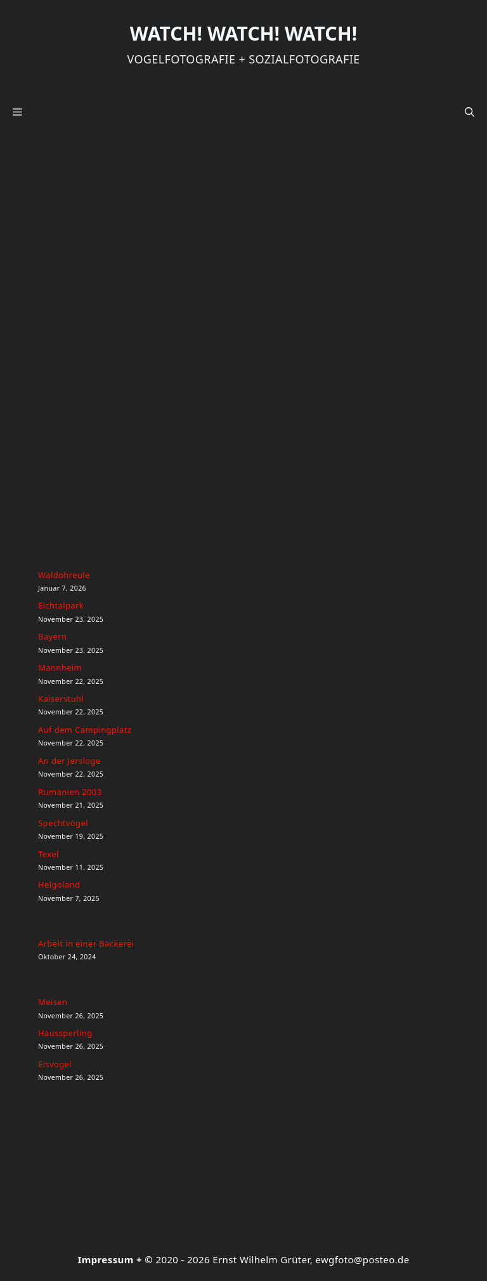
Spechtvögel (63, 823)
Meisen (52, 1002)
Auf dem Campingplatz (84, 729)
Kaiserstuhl (61, 698)
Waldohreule (64, 575)
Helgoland (59, 884)
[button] (469, 111)
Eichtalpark (61, 605)
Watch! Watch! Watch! (243, 33)
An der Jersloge (69, 760)
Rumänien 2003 (70, 792)
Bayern (52, 636)
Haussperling (65, 1033)
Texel (48, 854)
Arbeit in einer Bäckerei (86, 943)
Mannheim (60, 667)
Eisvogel (55, 1064)
